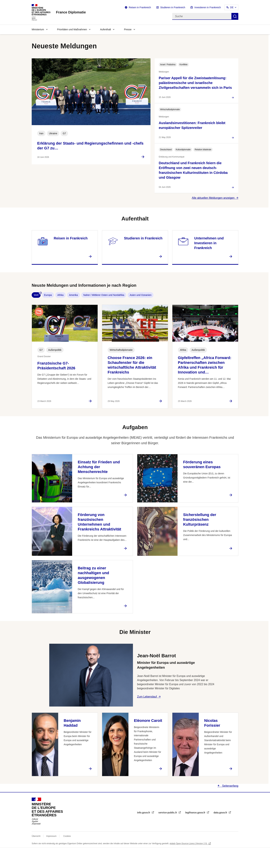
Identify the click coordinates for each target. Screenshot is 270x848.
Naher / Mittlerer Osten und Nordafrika (103, 295)
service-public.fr (168, 812)
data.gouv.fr (221, 812)
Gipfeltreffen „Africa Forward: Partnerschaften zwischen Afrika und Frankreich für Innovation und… (204, 365)
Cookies (67, 836)
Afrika (60, 295)
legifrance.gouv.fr (195, 812)
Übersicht (36, 836)
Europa (48, 295)
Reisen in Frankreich (140, 7)
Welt (36, 295)
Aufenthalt (105, 29)
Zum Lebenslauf (147, 696)
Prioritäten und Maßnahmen (72, 29)
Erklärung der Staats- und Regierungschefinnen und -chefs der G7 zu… (90, 145)
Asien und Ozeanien (140, 295)
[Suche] (201, 16)
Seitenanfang (229, 785)
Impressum (51, 836)
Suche (234, 16)
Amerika (73, 295)
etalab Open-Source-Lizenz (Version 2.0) (189, 843)
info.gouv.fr (144, 812)
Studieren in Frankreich (172, 7)
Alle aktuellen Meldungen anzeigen (213, 197)
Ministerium (38, 29)
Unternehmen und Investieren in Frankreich (209, 243)
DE (231, 7)
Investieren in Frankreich (207, 7)
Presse (128, 29)
